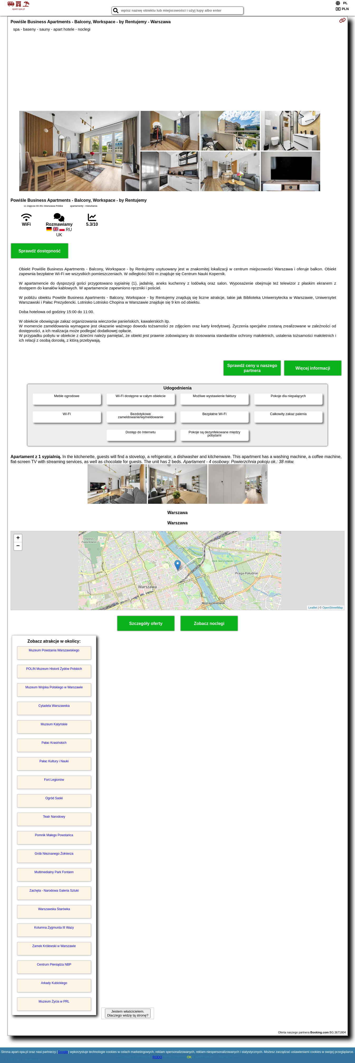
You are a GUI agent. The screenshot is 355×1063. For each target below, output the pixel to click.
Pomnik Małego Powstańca (54, 835)
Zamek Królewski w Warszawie (54, 946)
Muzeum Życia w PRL (54, 1001)
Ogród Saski (54, 798)
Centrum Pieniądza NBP (54, 964)
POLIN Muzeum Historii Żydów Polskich (54, 669)
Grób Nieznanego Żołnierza (54, 853)
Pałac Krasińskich (54, 743)
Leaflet (312, 607)
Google (63, 1052)
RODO (157, 1057)
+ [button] (18, 538)
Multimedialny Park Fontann (54, 872)
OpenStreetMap (332, 607)
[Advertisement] (177, 71)
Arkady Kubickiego (54, 983)
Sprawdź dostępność (39, 251)
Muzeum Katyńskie (54, 724)
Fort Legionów (54, 780)
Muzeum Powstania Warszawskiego (54, 650)
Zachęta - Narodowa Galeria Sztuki (54, 890)
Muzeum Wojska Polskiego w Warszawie (54, 687)
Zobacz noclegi (209, 623)
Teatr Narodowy (54, 817)
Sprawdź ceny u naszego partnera (252, 368)
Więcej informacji (312, 368)
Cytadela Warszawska (54, 706)
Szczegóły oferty (145, 623)
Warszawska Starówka (54, 909)
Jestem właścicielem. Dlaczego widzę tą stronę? (127, 1013)
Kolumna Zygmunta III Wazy (54, 927)
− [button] (18, 546)
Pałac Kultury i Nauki (54, 761)
